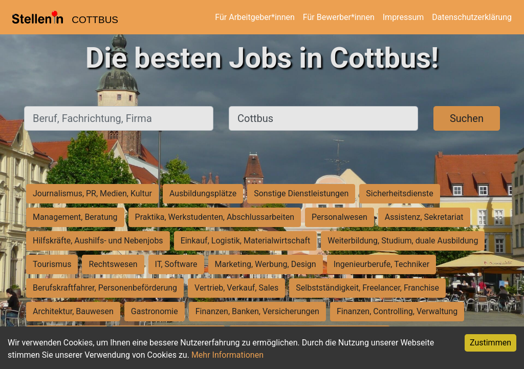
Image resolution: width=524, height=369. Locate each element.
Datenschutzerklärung (472, 17)
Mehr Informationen (227, 355)
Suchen (467, 118)
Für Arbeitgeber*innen (254, 17)
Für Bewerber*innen (339, 17)
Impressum (403, 17)
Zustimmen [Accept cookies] (490, 342)
